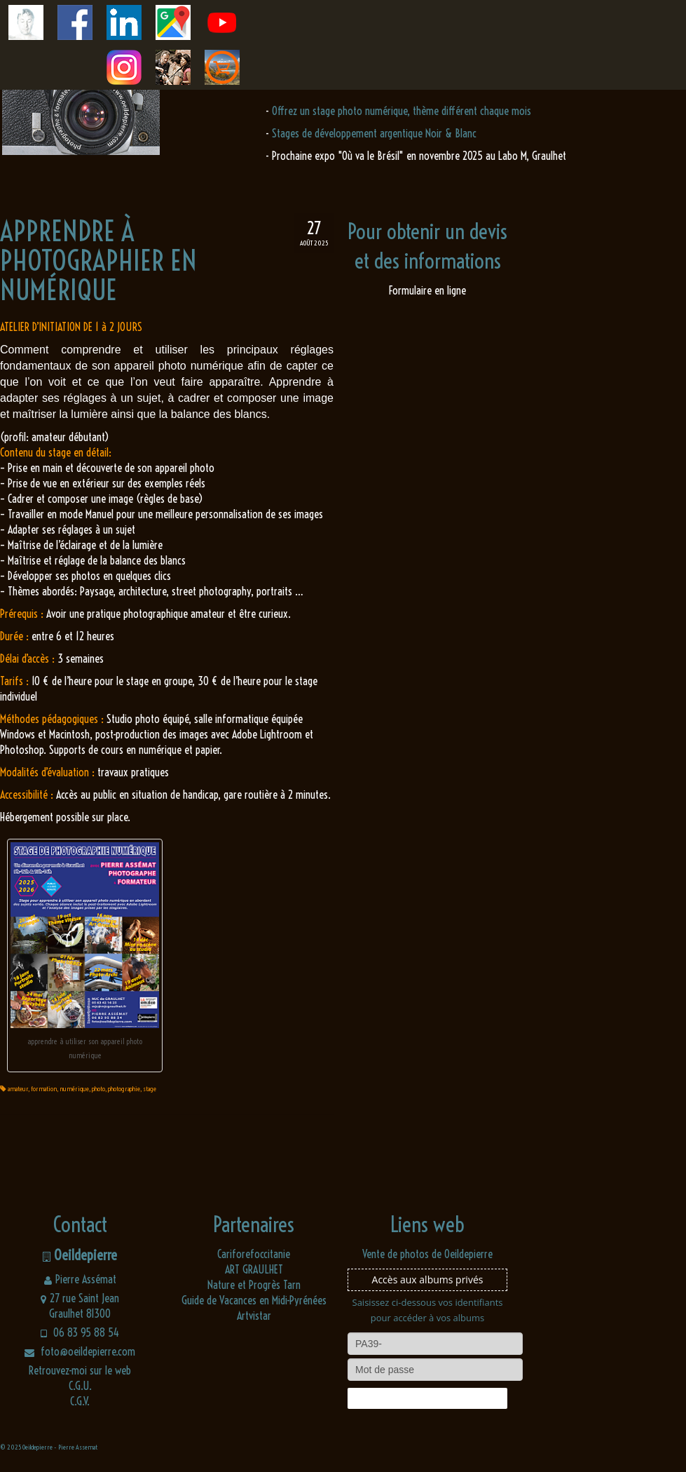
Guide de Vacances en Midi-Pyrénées (254, 1300)
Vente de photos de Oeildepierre (427, 1254)
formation (44, 1088)
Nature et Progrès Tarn (254, 1285)
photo (98, 1088)
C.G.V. (80, 1401)
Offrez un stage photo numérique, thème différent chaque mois (401, 111)
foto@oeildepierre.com (80, 1351)
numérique (74, 1088)
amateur (18, 1088)
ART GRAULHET (254, 1269)
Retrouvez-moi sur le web (80, 1370)
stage (149, 1088)
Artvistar (254, 1316)
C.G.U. (80, 1386)
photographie (124, 1088)
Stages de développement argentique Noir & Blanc (374, 133)
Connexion (427, 1398)
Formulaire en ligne (427, 290)
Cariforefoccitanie (253, 1254)
